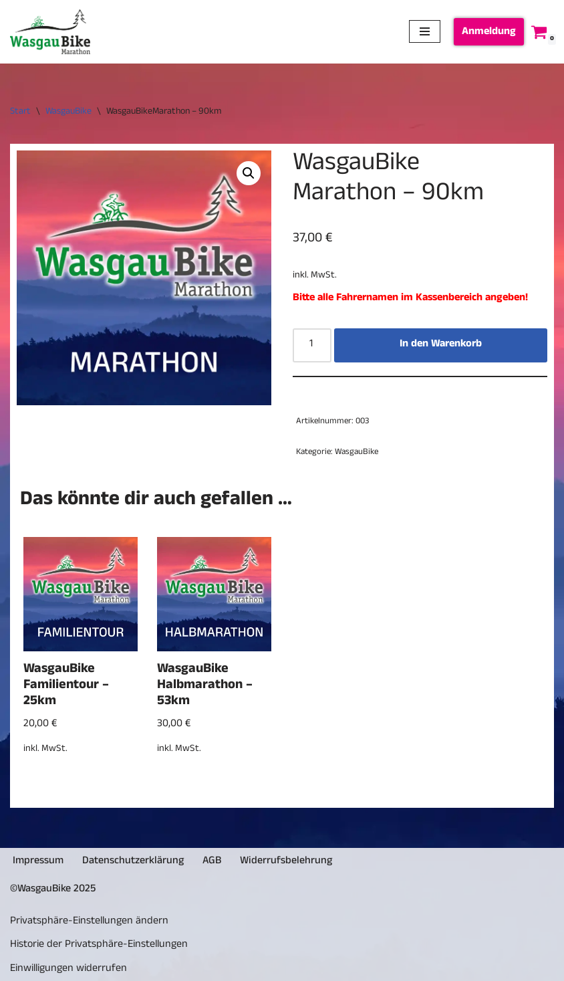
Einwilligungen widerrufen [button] (68, 970)
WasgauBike (68, 112)
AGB (211, 862)
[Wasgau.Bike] (50, 31)
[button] (249, 173)
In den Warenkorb (441, 345)
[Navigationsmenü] (424, 31)
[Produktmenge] (312, 345)
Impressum (38, 862)
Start (20, 112)
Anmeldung (489, 33)
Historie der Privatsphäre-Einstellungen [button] (99, 946)
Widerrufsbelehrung (286, 862)
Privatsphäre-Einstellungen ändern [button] (89, 922)
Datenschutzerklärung (133, 862)
